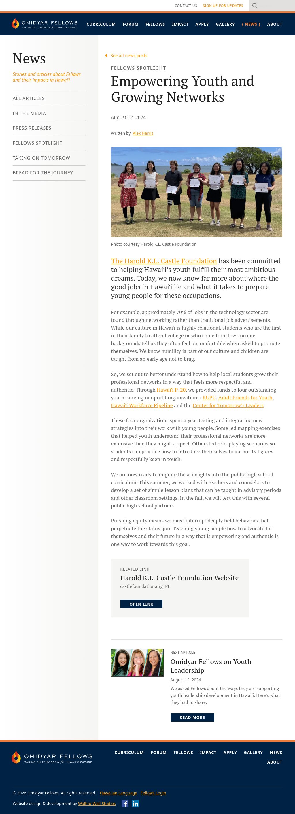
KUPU (209, 397)
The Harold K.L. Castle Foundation (164, 260)
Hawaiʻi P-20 (171, 389)
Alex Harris (143, 133)
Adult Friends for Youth (245, 397)
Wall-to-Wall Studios (97, 803)
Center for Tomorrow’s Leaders (228, 405)
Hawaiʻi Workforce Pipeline (142, 405)
